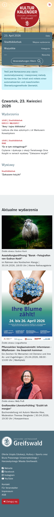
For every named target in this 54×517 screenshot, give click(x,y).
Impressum (7, 491)
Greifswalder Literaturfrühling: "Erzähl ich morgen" (25, 407)
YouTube (7, 478)
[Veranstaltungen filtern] (27, 61)
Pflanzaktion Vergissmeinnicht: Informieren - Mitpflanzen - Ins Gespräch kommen (26, 349)
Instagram (8, 475)
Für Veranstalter (10, 488)
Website (7, 468)
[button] (49, 4)
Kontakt (6, 484)
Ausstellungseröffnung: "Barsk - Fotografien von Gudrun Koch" (26, 257)
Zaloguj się (10, 501)
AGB (4, 495)
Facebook (8, 472)
